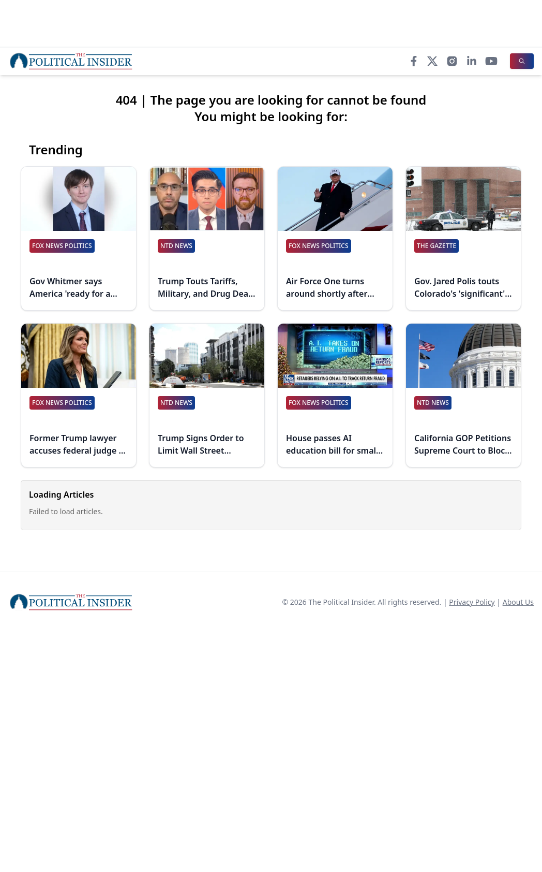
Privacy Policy (471, 602)
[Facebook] (414, 61)
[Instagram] (452, 61)
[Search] (522, 61)
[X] (432, 61)
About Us (518, 602)
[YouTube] (491, 61)
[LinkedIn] (471, 61)
